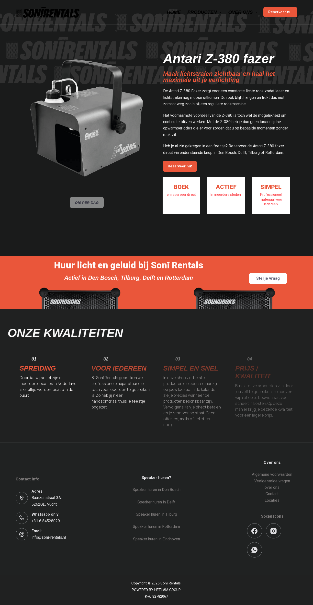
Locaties (272, 500)
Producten (205, 12)
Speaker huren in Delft (156, 502)
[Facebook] (254, 531)
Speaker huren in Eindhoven (156, 539)
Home (174, 12)
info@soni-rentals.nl (49, 537)
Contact (272, 493)
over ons (272, 487)
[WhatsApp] (254, 550)
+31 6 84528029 (46, 521)
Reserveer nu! (280, 12)
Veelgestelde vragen (272, 481)
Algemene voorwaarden (272, 474)
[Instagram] (273, 531)
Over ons (243, 12)
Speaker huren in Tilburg (156, 514)
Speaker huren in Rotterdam (156, 526)
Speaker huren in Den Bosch (156, 489)
